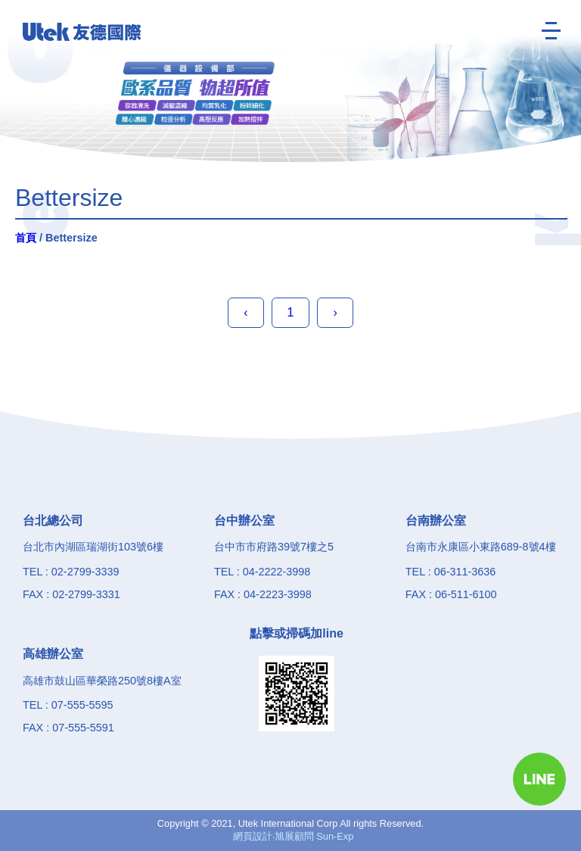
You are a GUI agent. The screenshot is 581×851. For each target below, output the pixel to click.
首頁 (25, 238)
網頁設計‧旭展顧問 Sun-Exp (293, 836)
